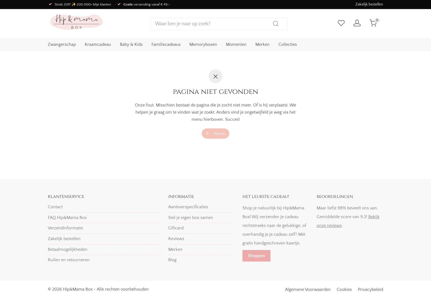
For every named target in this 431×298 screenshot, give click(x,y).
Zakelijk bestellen (369, 4)
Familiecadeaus (166, 44)
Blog (172, 259)
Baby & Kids (131, 44)
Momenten (236, 44)
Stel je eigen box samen (190, 217)
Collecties (287, 44)
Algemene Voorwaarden (308, 289)
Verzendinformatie (65, 228)
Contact (55, 206)
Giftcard (176, 228)
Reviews (176, 238)
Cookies (344, 289)
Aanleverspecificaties (188, 206)
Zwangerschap (62, 44)
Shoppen (256, 255)
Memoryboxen (203, 44)
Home (215, 133)
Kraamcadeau (98, 44)
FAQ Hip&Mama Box (67, 217)
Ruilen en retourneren (69, 259)
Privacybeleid (370, 289)
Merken (262, 44)
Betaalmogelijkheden (67, 249)
